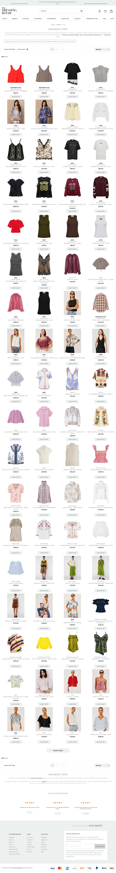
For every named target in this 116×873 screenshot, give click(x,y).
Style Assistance (13, 849)
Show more (58, 750)
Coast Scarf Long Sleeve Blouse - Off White (16, 469)
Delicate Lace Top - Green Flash (44, 583)
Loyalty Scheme (13, 851)
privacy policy (70, 854)
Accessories (51, 18)
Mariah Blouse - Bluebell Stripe (101, 734)
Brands (14, 18)
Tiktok (43, 842)
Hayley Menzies (88, 34)
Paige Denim (101, 356)
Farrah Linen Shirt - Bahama (72, 622)
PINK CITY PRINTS (101, 468)
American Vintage (68, 34)
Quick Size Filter (9, 49)
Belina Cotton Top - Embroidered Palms (72, 358)
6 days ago (85, 814)
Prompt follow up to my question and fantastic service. (57, 808)
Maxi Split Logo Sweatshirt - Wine (100, 204)
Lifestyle (77, 18)
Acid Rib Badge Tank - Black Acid (16, 281)
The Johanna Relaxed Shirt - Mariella (101, 394)
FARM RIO (101, 430)
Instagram (44, 840)
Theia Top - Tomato (72, 696)
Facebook (44, 837)
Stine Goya (107, 34)
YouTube (43, 847)
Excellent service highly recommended (29, 807)
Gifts (112, 18)
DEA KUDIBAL (72, 430)
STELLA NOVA (44, 581)
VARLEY (44, 468)
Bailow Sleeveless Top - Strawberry (15, 91)
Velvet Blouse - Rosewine (16, 320)
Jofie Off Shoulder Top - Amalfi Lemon (44, 659)
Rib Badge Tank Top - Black (44, 320)
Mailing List (44, 849)
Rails (72, 318)
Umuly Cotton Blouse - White (44, 696)
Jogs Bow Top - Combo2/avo (100, 659)
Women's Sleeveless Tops (12, 41)
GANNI (44, 165)
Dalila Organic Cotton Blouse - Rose (16, 432)
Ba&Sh (77, 34)
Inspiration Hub (92, 18)
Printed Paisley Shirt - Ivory (16, 128)
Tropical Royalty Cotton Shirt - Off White (100, 432)
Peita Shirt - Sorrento (44, 395)
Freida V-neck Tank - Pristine (72, 469)
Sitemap (29, 851)
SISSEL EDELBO (100, 543)
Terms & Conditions (14, 854)
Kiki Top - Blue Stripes (16, 583)
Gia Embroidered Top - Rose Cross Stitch (72, 545)
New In (4, 18)
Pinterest (43, 844)
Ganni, (81, 34)
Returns (11, 842)
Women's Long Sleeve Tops (37, 41)
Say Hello (11, 837)
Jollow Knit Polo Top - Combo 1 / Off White (15, 659)
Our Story (30, 837)
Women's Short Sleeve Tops (56, 41)
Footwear (38, 18)
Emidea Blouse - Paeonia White (72, 507)
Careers (29, 844)
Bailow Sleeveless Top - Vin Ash (44, 91)
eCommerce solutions (17, 867)
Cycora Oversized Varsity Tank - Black (44, 204)
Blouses (24, 41)
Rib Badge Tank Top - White (100, 243)
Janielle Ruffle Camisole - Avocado (72, 659)
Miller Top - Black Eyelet (44, 734)
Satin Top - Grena (72, 279)
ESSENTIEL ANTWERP (101, 619)
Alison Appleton (86, 813)
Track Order (12, 847)
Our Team (30, 840)
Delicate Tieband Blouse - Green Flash (101, 583)
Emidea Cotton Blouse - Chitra (44, 545)
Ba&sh (16, 430)
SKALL (15, 695)
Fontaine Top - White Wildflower (44, 621)
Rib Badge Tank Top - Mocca (72, 243)
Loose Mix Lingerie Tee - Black (72, 91)
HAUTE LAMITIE (72, 89)
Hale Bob (16, 127)
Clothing (25, 18)
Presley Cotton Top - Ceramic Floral (16, 736)
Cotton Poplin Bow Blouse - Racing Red (16, 243)
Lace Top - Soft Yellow (72, 583)
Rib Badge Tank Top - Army (44, 243)
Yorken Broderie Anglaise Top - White (101, 128)
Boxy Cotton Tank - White (16, 358)
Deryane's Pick (15, 87)
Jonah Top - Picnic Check (101, 696)
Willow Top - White (72, 734)
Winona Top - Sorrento (72, 394)
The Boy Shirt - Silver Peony (101, 320)
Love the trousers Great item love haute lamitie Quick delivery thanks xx (85, 808)
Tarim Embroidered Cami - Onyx (16, 166)
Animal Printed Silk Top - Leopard (15, 621)
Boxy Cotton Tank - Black (72, 320)
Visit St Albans (31, 847)
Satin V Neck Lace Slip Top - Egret (44, 166)
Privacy (29, 849)
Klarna (11, 844)
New (72, 87)
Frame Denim (101, 318)
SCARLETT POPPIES (72, 127)
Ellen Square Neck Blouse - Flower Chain (44, 358)
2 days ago (57, 814)
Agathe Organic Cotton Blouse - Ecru (101, 545)
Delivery (11, 840)
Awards (29, 842)
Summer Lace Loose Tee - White (100, 166)
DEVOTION (72, 277)
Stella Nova (97, 34)
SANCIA (44, 394)
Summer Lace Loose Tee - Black (72, 166)
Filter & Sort (23, 49)
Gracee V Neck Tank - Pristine (44, 469)
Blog (42, 851)
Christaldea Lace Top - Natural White (101, 507)
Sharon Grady (57, 813)
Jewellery (65, 18)
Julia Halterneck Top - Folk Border (44, 507)
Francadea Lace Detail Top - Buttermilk (15, 545)
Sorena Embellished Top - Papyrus (72, 128)
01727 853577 (95, 825)
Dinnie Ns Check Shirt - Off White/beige (100, 91)
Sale (104, 18)
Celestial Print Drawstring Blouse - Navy (44, 128)
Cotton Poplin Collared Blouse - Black (16, 204)
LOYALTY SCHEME (22, 3)
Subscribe (100, 846)
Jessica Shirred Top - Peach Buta (100, 469)
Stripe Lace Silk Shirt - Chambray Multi (16, 395)
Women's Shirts (70, 41)
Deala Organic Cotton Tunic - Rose (44, 432)
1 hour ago (29, 813)
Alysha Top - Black (101, 358)
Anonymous (30, 811)
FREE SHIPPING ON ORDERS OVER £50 (95, 3)
